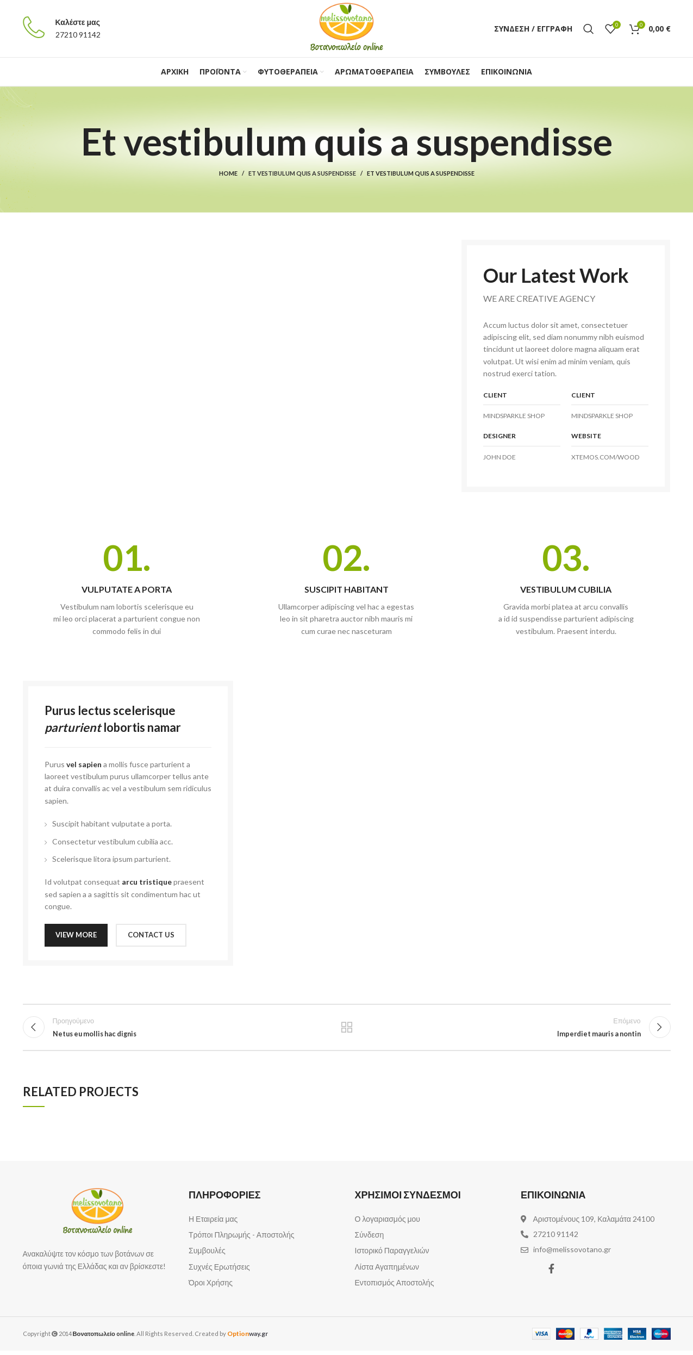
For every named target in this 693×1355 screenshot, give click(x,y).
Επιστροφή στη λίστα (346, 1030)
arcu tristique (147, 881)
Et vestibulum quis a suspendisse (302, 173)
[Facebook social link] (551, 1273)
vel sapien (84, 764)
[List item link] (264, 1224)
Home (228, 173)
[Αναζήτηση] (589, 29)
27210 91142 (78, 34)
